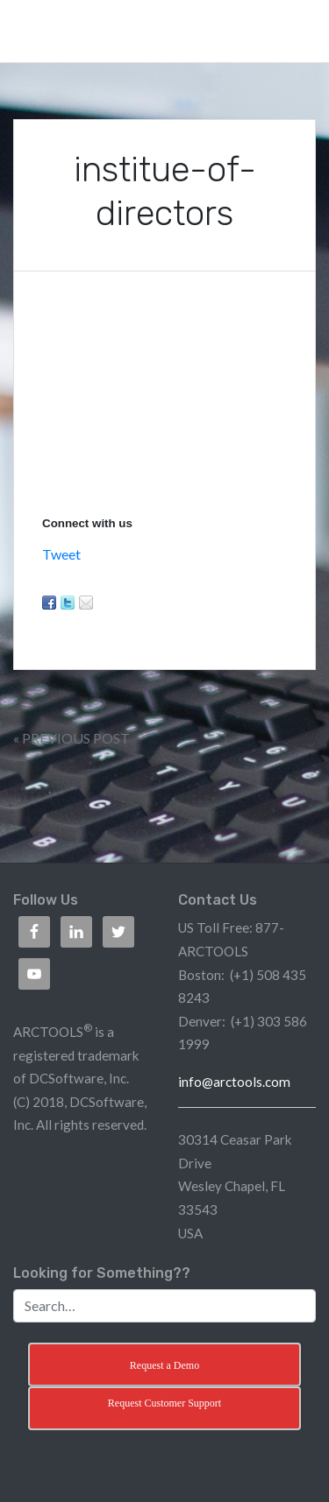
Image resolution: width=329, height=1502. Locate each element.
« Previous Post (71, 738)
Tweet (61, 554)
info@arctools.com (234, 1081)
